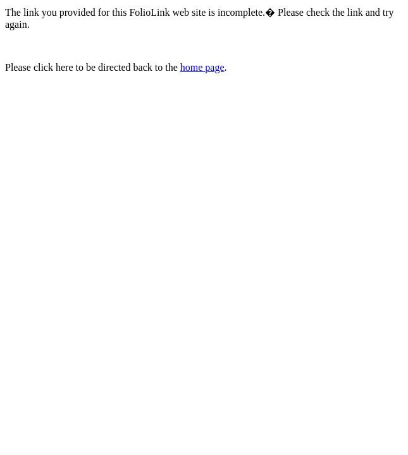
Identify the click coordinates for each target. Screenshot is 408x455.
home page (202, 67)
